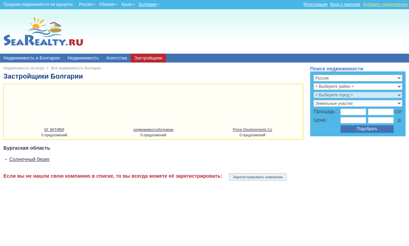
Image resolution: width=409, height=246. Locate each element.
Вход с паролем (345, 4)
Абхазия (107, 4)
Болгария (147, 4)
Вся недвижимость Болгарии (76, 68)
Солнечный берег (29, 159)
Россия (85, 4)
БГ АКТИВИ (54, 129)
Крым (127, 4)
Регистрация (316, 4)
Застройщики (148, 57)
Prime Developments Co (252, 129)
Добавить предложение (385, 4)
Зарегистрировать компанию (258, 177)
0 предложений (54, 135)
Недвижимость (83, 57)
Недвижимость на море (23, 68)
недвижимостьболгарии (153, 129)
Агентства (116, 57)
